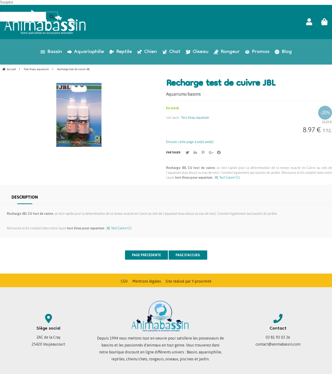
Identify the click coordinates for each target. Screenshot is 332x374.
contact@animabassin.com (278, 344)
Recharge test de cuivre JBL (221, 84)
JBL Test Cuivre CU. (227, 177)
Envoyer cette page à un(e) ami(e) (189, 142)
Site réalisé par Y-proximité (188, 281)
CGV (124, 281)
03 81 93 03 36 (278, 337)
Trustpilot (6, 2)
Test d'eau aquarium (195, 117)
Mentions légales (146, 281)
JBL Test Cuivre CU (118, 228)
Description (25, 197)
